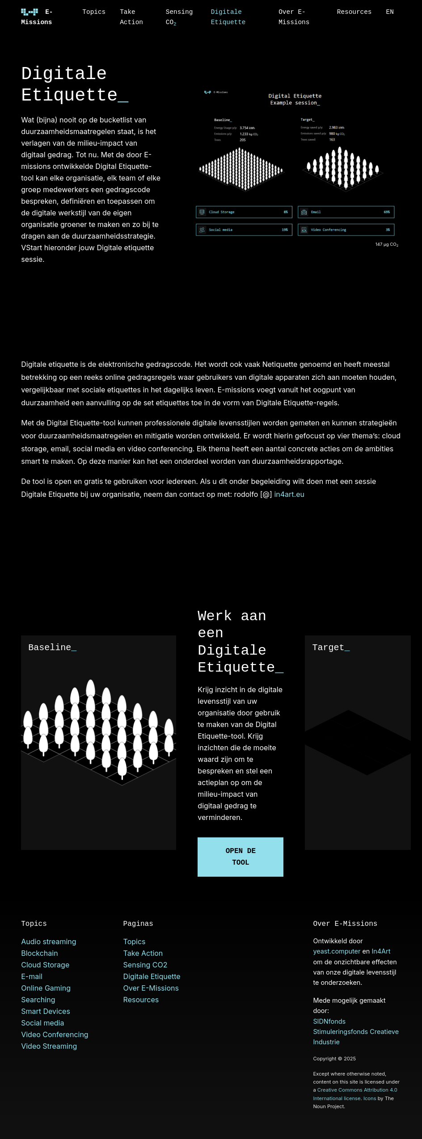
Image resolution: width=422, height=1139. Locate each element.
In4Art (380, 951)
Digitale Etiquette (228, 17)
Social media (42, 1022)
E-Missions (37, 17)
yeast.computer (336, 951)
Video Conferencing (54, 1034)
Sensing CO (179, 17)
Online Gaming (46, 987)
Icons (369, 1098)
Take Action (131, 17)
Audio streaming (48, 941)
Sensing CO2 (145, 964)
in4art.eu (289, 494)
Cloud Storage (45, 964)
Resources (354, 12)
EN (390, 12)
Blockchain (39, 953)
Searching (38, 999)
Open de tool (241, 857)
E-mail (31, 976)
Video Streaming (49, 1046)
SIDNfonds (329, 1021)
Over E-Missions (294, 17)
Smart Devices (45, 1011)
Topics (94, 12)
